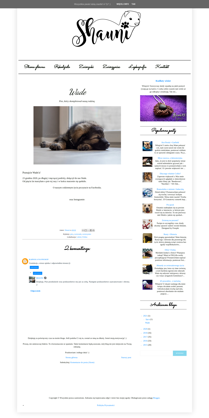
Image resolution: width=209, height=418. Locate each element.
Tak (133, 4)
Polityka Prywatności (106, 405)
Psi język (170, 205)
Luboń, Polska (82, 237)
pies (71, 234)
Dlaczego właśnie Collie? (170, 174)
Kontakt (161, 67)
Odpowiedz (34, 267)
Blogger (156, 398)
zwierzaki (77, 234)
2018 (145, 333)
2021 (145, 316)
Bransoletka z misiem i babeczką (170, 189)
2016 (145, 341)
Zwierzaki (85, 67)
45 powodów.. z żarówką (170, 281)
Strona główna (34, 67)
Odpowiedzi (38, 273)
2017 (145, 337)
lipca (148, 319)
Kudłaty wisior (163, 80)
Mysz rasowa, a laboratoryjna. (170, 158)
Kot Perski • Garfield (170, 142)
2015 (145, 345)
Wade (147, 323)
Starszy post (126, 357)
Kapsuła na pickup (39, 259)
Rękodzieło (62, 67)
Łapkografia (137, 67)
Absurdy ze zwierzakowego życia (170, 265)
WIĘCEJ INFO (122, 4)
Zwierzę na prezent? (170, 220)
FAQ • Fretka (170, 250)
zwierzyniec (86, 234)
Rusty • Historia (170, 234)
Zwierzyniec (111, 67)
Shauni (39, 278)
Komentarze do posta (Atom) (82, 362)
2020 (145, 329)
